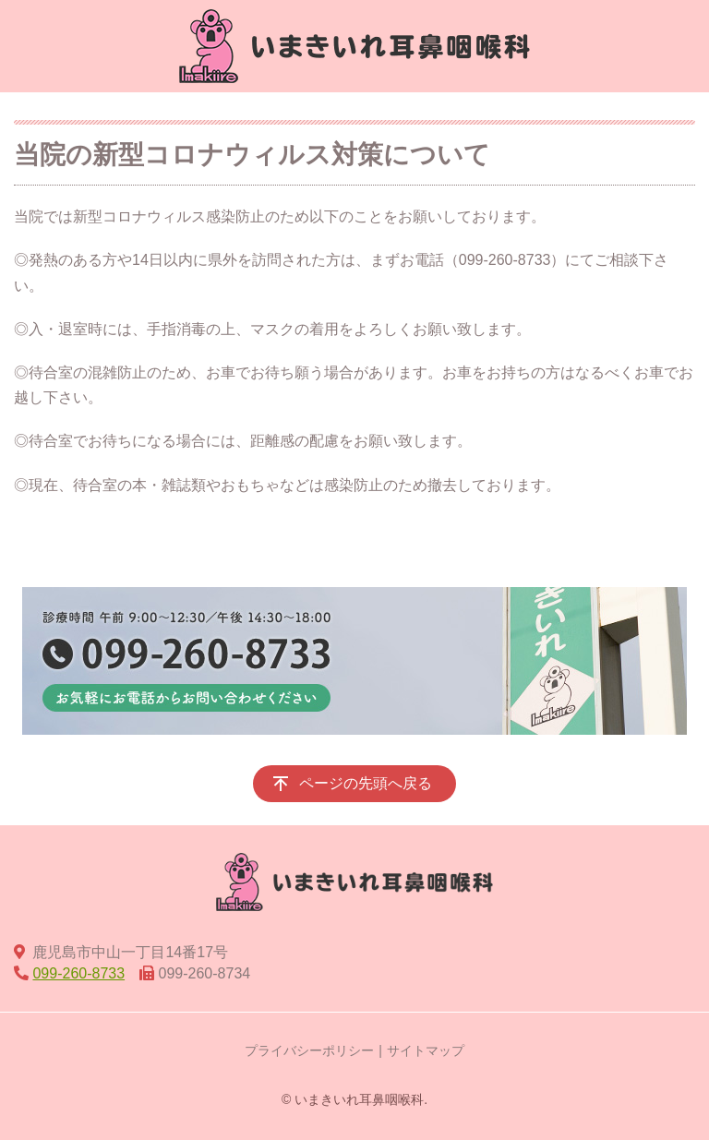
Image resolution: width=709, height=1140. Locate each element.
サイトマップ (425, 1050)
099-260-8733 (78, 973)
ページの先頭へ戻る (365, 783)
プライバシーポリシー (309, 1050)
